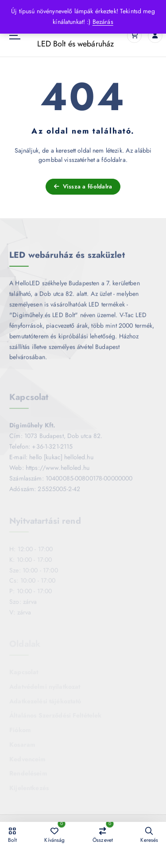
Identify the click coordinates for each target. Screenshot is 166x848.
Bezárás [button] (103, 21)
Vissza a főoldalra (83, 186)
